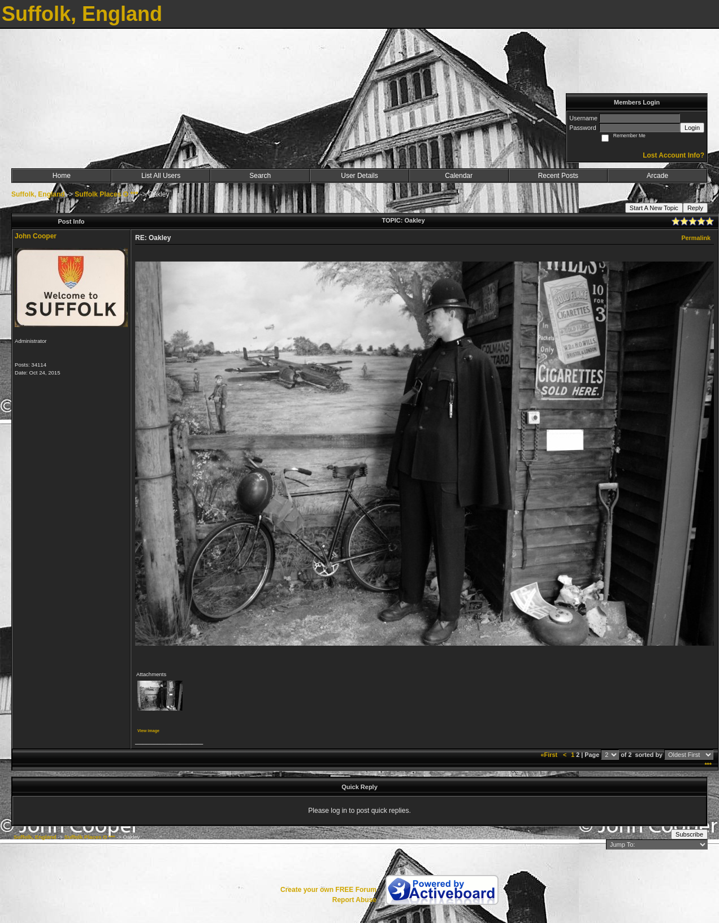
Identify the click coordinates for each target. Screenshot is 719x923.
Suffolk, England (38, 194)
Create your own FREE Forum (328, 890)
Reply (695, 207)
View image (148, 730)
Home (62, 176)
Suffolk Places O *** (106, 194)
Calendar (459, 176)
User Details (359, 176)
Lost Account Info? (673, 155)
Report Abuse (354, 900)
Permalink (696, 237)
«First (550, 754)
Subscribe (689, 834)
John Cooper (36, 236)
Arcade (657, 176)
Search (260, 176)
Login (692, 127)
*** (708, 764)
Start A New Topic (654, 207)
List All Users (160, 176)
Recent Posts (558, 176)
